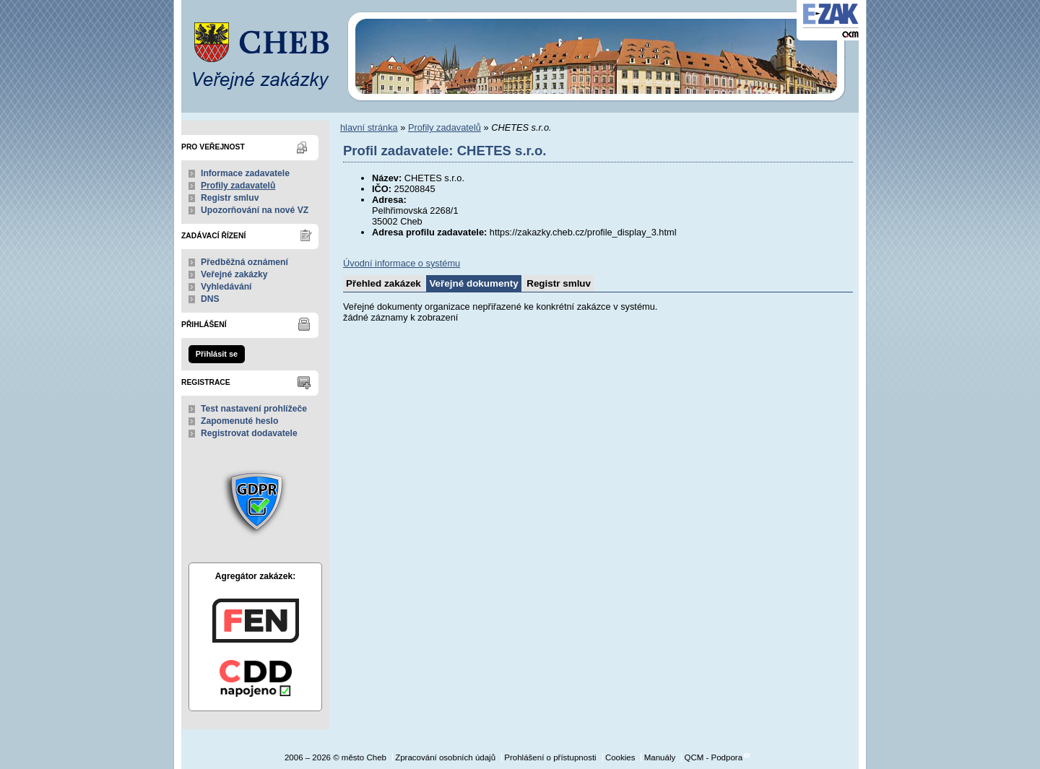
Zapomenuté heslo (239, 421)
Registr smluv (230, 198)
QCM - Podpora (713, 757)
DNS (210, 299)
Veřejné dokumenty (473, 283)
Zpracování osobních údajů (445, 757)
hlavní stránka (369, 127)
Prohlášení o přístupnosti (550, 757)
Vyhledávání (226, 287)
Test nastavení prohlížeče (254, 409)
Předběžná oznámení (244, 262)
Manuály (660, 757)
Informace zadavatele (245, 173)
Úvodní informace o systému (401, 263)
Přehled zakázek (383, 283)
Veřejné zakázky (234, 274)
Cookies (620, 757)
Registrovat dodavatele (249, 433)
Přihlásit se (217, 353)
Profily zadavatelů (238, 186)
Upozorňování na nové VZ (254, 210)
